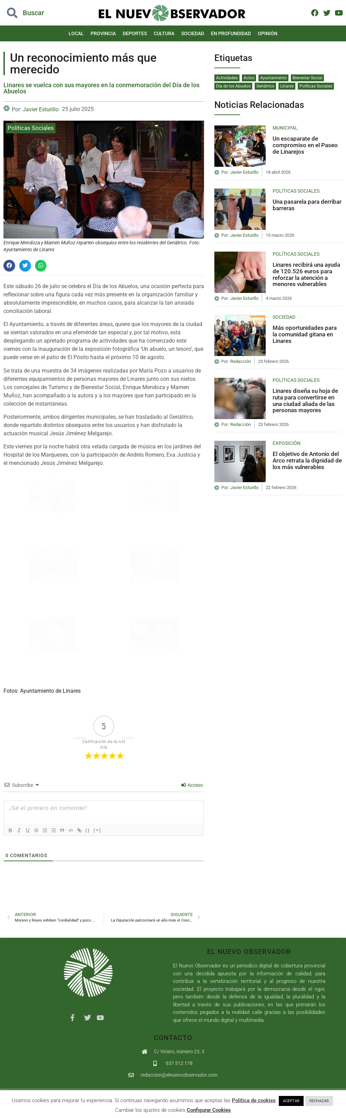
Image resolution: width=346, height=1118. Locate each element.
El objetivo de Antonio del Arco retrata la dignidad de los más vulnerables (307, 460)
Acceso (192, 785)
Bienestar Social (307, 77)
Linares (287, 86)
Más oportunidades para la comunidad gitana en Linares (305, 334)
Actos (249, 77)
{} (96, 829)
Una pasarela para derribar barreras (307, 205)
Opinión (267, 33)
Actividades (227, 77)
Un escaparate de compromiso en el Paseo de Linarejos (305, 145)
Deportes (135, 33)
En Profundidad (231, 33)
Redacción (240, 361)
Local (76, 33)
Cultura (164, 33)
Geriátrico (265, 86)
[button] (9, 266)
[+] (106, 829)
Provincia (103, 33)
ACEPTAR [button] (291, 1101)
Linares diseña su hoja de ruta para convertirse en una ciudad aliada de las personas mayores (305, 400)
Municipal (285, 128)
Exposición (287, 443)
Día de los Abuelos (233, 86)
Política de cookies (254, 1100)
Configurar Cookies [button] (209, 1110)
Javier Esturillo (41, 109)
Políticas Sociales (31, 127)
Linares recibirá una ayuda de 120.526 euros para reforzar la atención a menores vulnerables (306, 274)
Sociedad (192, 33)
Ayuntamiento (273, 77)
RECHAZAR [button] (319, 1101)
